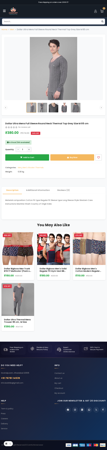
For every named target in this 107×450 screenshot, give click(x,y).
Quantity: (9, 149)
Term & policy (7, 408)
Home (4, 29)
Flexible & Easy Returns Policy (42, 348)
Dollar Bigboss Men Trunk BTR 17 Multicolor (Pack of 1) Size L (17, 271)
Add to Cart (27, 157)
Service (4, 428)
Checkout (59, 388)
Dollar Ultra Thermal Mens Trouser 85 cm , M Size (17, 320)
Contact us (59, 373)
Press (3, 413)
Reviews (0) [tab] (63, 190)
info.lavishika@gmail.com (12, 383)
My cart (58, 383)
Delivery (4, 423)
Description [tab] (12, 190)
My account (60, 393)
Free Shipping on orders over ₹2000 (16, 349)
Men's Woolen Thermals (33, 167)
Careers (4, 418)
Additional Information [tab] (38, 190)
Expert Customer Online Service (69, 349)
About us (58, 378)
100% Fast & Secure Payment (96, 348)
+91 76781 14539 (10, 378)
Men (12, 29)
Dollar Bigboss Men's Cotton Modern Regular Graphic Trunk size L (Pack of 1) (89, 272)
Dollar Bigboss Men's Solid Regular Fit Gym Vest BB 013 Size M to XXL (53, 271)
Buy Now (72, 157)
